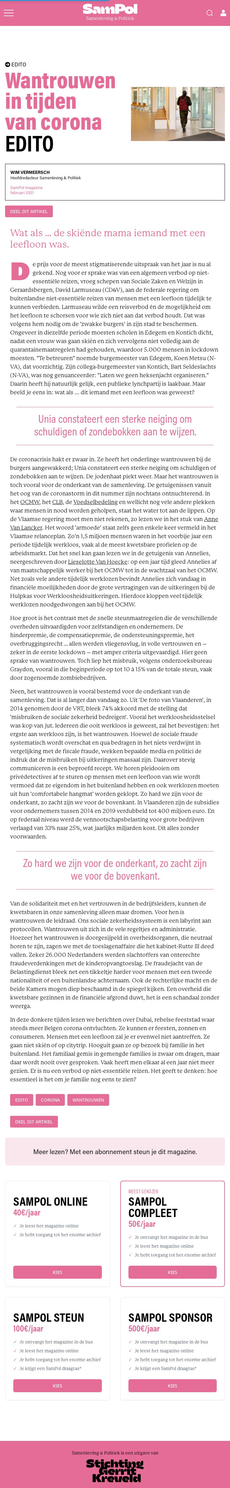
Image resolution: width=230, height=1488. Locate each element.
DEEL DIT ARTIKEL (29, 211)
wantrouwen (88, 1100)
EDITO (15, 64)
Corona (50, 1100)
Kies (57, 1272)
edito (21, 1100)
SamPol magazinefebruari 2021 (26, 190)
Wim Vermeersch (30, 172)
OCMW (29, 502)
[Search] (210, 13)
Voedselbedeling (95, 502)
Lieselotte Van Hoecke (97, 562)
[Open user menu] (223, 13)
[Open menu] (9, 13)
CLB (57, 502)
